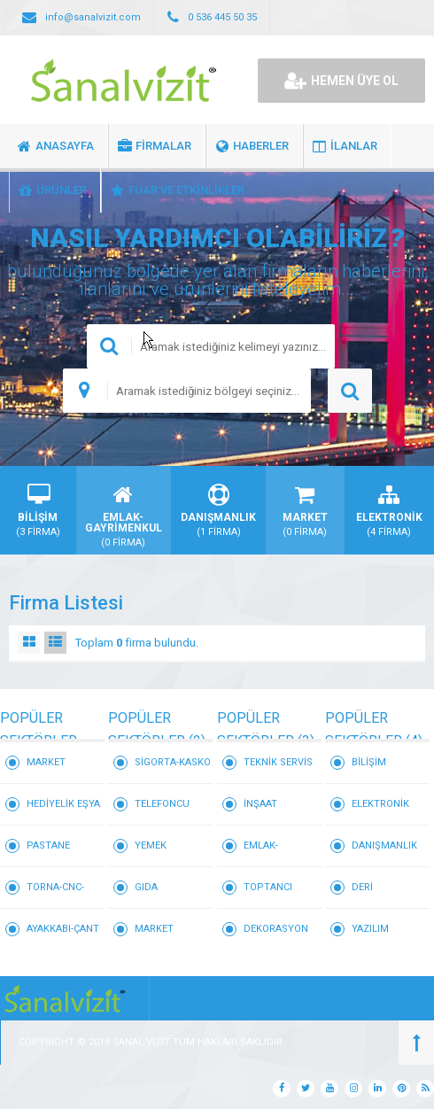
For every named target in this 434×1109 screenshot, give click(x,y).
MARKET (46, 762)
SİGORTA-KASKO (173, 762)
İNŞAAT (260, 804)
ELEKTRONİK (380, 804)
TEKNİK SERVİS (278, 762)
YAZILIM (370, 929)
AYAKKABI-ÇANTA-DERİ (63, 936)
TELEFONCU (162, 804)
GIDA (146, 887)
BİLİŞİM (369, 762)
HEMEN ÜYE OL (341, 80)
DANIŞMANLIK (384, 845)
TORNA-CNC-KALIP (55, 895)
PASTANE (48, 845)
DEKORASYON (276, 929)
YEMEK (151, 845)
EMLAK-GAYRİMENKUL (277, 853)
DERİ (362, 887)
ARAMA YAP (350, 390)
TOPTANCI (268, 887)
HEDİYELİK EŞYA (63, 804)
